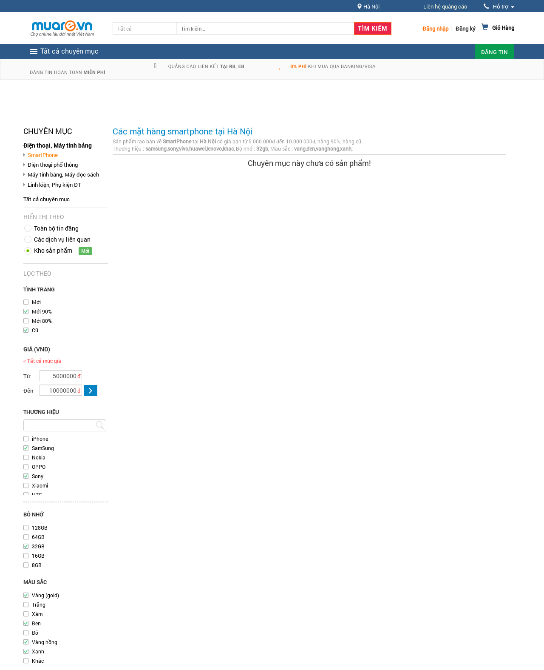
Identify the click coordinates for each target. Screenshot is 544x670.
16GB (38, 555)
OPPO (38, 466)
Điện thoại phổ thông (53, 164)
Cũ (35, 330)
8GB (37, 565)
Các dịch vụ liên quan (62, 239)
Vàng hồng (44, 642)
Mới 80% (42, 320)
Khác (38, 660)
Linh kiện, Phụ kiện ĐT (54, 184)
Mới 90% (42, 311)
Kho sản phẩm (53, 250)
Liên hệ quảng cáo (445, 6)
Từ (26, 376)
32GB (38, 546)
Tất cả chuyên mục (46, 199)
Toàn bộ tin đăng (56, 228)
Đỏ (35, 632)
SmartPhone (43, 155)
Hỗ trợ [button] (499, 6)
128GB (40, 527)
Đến (28, 390)
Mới (36, 302)
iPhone (40, 438)
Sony (37, 476)
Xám (37, 613)
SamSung (43, 448)
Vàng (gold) (45, 595)
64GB (38, 536)
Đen (36, 623)
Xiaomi (40, 485)
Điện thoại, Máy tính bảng (57, 145)
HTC (37, 494)
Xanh (38, 651)
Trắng (38, 604)
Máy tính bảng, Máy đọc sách (63, 174)
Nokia (38, 457)
